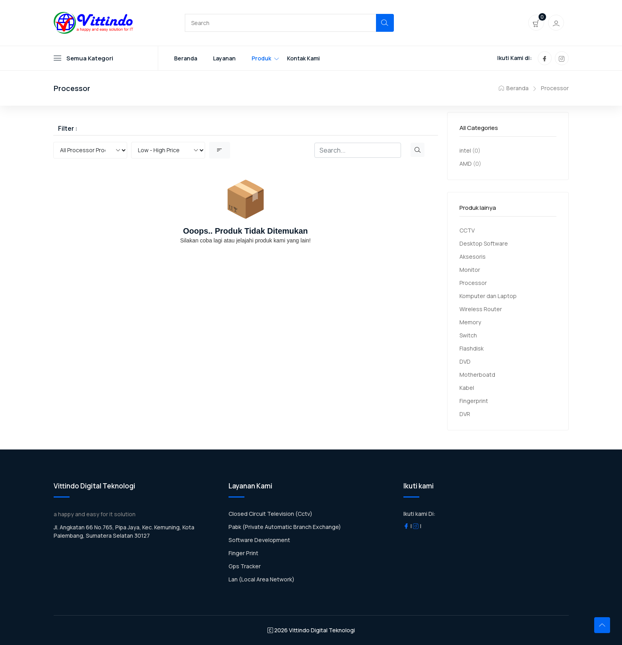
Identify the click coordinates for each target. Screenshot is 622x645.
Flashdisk (471, 348)
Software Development (259, 540)
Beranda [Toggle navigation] (185, 58)
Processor (555, 88)
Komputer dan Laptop (488, 296)
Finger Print (243, 553)
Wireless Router (480, 309)
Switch (468, 335)
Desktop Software (483, 243)
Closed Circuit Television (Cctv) (270, 513)
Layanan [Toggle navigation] (224, 58)
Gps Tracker (245, 566)
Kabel (466, 387)
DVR (464, 414)
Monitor (469, 269)
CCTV (467, 230)
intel (465, 150)
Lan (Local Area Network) (262, 579)
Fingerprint (473, 401)
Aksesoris (472, 256)
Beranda (514, 88)
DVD (465, 361)
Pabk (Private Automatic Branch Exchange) (285, 527)
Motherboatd (477, 374)
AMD (465, 163)
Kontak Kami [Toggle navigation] (303, 58)
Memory (470, 322)
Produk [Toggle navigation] (261, 58)
